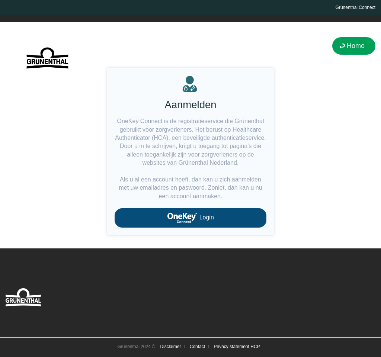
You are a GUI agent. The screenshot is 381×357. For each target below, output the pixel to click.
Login (190, 217)
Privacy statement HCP (237, 346)
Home (356, 45)
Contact (197, 346)
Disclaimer (170, 346)
